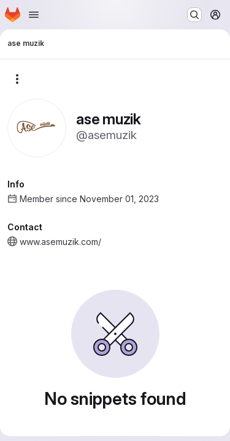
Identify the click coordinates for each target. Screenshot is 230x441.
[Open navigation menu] (34, 14)
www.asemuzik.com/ (60, 241)
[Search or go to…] (194, 14)
